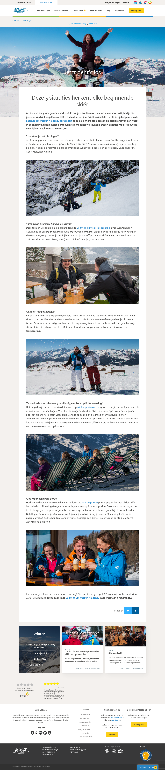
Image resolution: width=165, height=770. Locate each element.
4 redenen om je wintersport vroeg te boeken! (39, 646)
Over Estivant (96, 10)
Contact (126, 3)
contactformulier (116, 717)
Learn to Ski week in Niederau (82, 597)
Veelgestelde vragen (112, 3)
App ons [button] (112, 734)
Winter (93, 23)
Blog (108, 10)
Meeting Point (136, 10)
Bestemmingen (43, 10)
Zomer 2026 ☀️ (79, 10)
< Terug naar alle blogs (22, 20)
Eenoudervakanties (24, 3)
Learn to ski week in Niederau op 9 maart (49, 120)
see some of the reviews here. (25, 690)
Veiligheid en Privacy (85, 729)
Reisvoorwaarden (85, 722)
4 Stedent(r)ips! (39, 659)
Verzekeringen (85, 718)
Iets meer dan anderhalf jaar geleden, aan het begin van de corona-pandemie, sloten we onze (125, 660)
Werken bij (85, 733)
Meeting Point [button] (139, 725)
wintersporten (90, 502)
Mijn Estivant (120, 10)
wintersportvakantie (88, 407)
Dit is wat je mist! (39, 653)
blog (114, 663)
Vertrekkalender (61, 10)
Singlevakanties (46, 3)
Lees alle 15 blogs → (39, 664)
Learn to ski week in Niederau (93, 227)
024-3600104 (115, 720)
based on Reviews (24, 688)
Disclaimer (85, 726)
